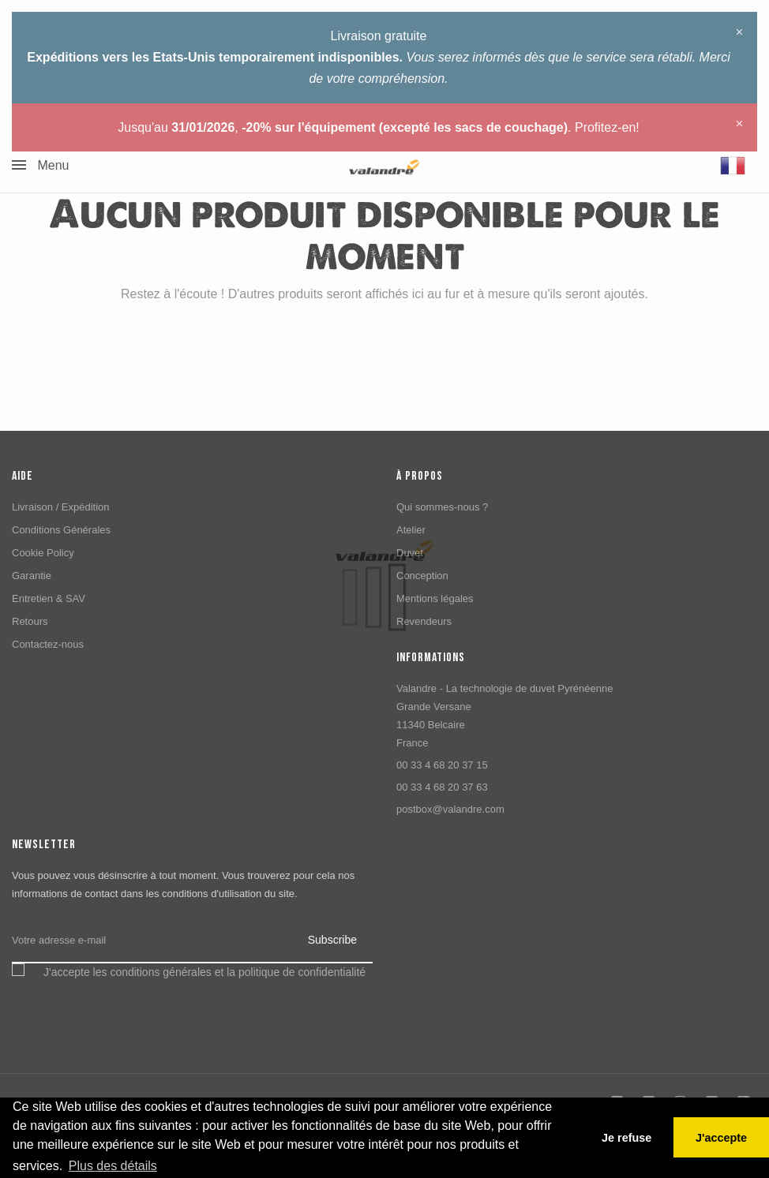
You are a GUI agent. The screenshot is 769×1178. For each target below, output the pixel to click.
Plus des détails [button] (113, 1165)
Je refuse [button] (626, 1137)
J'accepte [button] (721, 1137)
